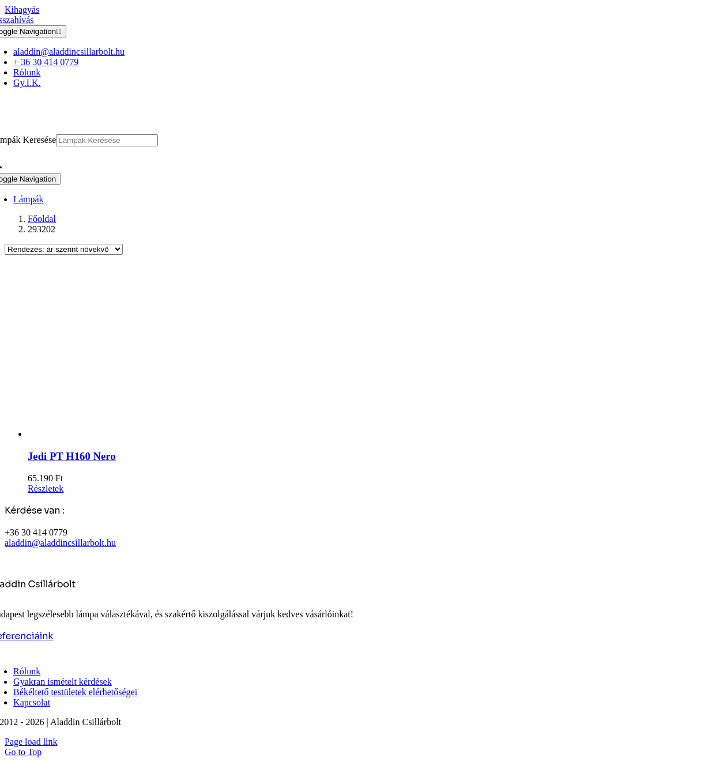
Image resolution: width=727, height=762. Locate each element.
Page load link (31, 741)
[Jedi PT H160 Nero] (375, 351)
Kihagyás (22, 9)
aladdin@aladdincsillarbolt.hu (60, 543)
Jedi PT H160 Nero (72, 456)
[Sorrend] (64, 249)
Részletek (45, 488)
